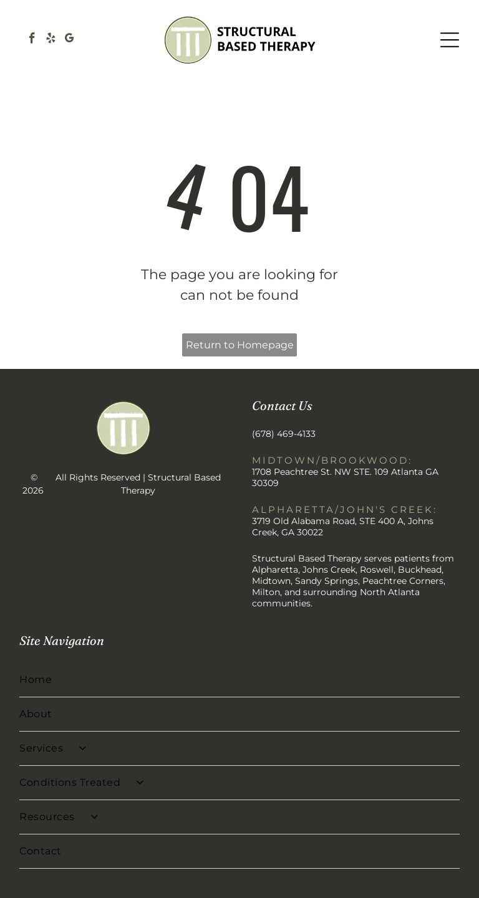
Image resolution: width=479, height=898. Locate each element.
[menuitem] (239, 680)
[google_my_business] (69, 40)
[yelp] (51, 40)
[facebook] (32, 40)
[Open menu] (449, 40)
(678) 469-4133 (284, 433)
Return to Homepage (240, 345)
